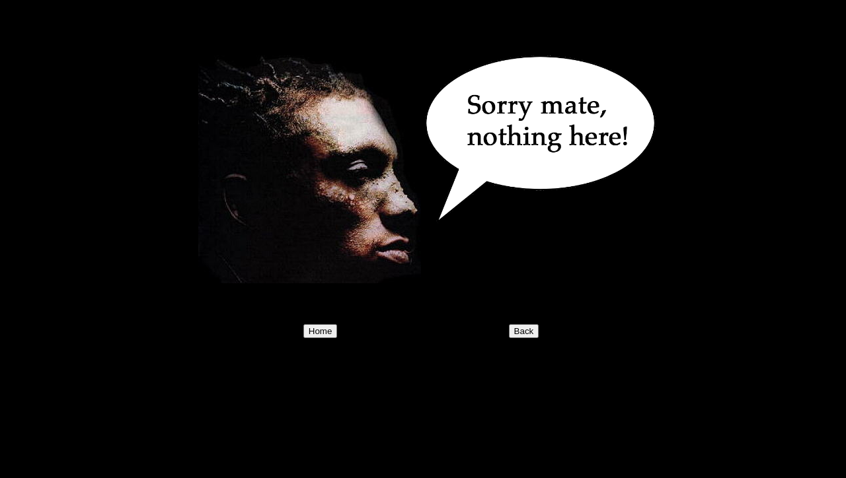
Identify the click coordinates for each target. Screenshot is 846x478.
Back (524, 331)
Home (320, 331)
